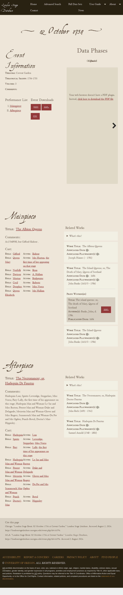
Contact (34, 10)
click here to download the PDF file (95, 106)
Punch (16, 504)
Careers (58, 564)
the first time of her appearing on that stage (36, 269)
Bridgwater (37, 285)
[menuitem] (34, 4)
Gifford (16, 261)
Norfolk (17, 277)
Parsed (100, 68)
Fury (15, 454)
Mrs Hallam (38, 298)
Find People (110, 564)
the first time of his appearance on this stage (36, 458)
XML (46, 107)
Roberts (36, 290)
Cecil (15, 290)
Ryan (34, 277)
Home (33, 4)
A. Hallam (37, 281)
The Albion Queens (29, 236)
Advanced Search (52, 4)
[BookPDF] (92, 133)
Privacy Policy (77, 564)
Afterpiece (15, 110)
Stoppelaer (28, 450)
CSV (35, 116)
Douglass (17, 294)
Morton (16, 285)
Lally (34, 454)
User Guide (95, 4)
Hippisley (37, 508)
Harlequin (18, 442)
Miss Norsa (38, 294)
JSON (35, 107)
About (112, 4)
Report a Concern (36, 564)
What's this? (75, 243)
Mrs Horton (38, 265)
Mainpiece (15, 106)
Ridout (35, 261)
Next (113, 133)
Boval (35, 504)
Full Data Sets (75, 4)
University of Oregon (20, 570)
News (81, 10)
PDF (82, 61)
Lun (34, 442)
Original (100, 61)
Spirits (16, 446)
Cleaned (83, 68)
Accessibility (11, 564)
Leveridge (37, 446)
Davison (17, 281)
